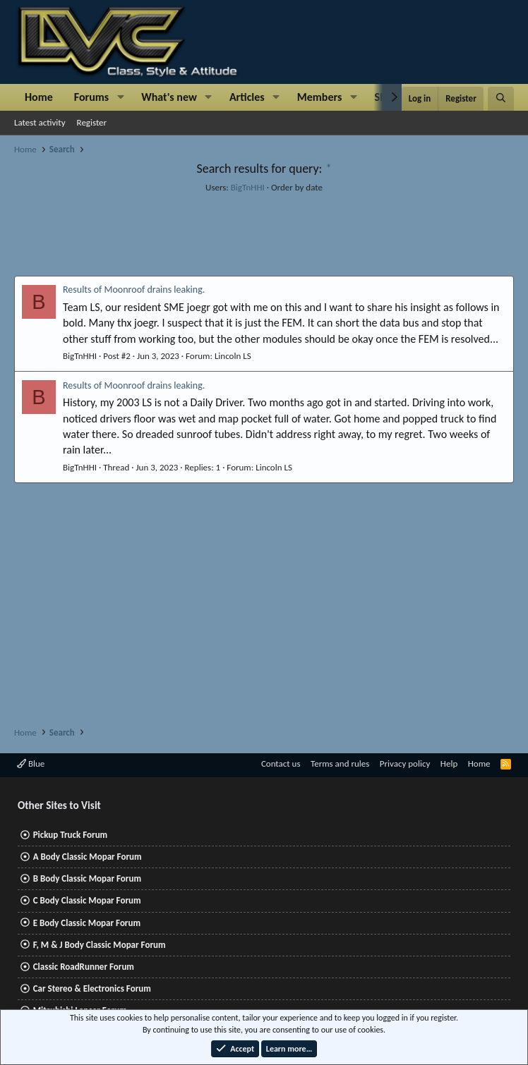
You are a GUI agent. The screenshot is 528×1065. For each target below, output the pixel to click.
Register (92, 122)
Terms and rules (340, 763)
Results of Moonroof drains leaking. (134, 290)
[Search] (501, 99)
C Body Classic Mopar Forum (87, 900)
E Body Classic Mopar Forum (86, 923)
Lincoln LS (233, 356)
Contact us (281, 763)
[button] (120, 97)
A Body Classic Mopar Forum (87, 856)
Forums (91, 97)
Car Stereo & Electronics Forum (92, 988)
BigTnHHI (248, 187)
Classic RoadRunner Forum (83, 966)
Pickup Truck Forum (70, 834)
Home (39, 97)
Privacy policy (405, 763)
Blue (30, 763)
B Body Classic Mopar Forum (87, 878)
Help (448, 763)
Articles (247, 97)
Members (319, 97)
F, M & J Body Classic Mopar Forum (99, 944)
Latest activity (40, 122)
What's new (169, 97)
